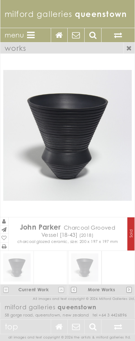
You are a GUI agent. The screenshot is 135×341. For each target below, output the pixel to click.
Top (11, 326)
